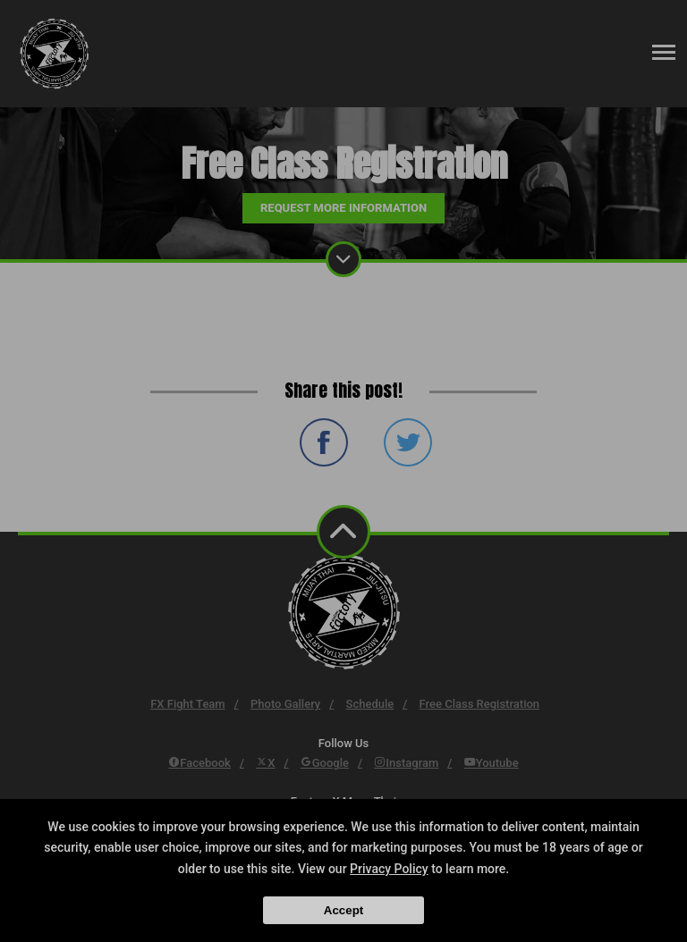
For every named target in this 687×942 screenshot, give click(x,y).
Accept (343, 910)
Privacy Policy (389, 869)
